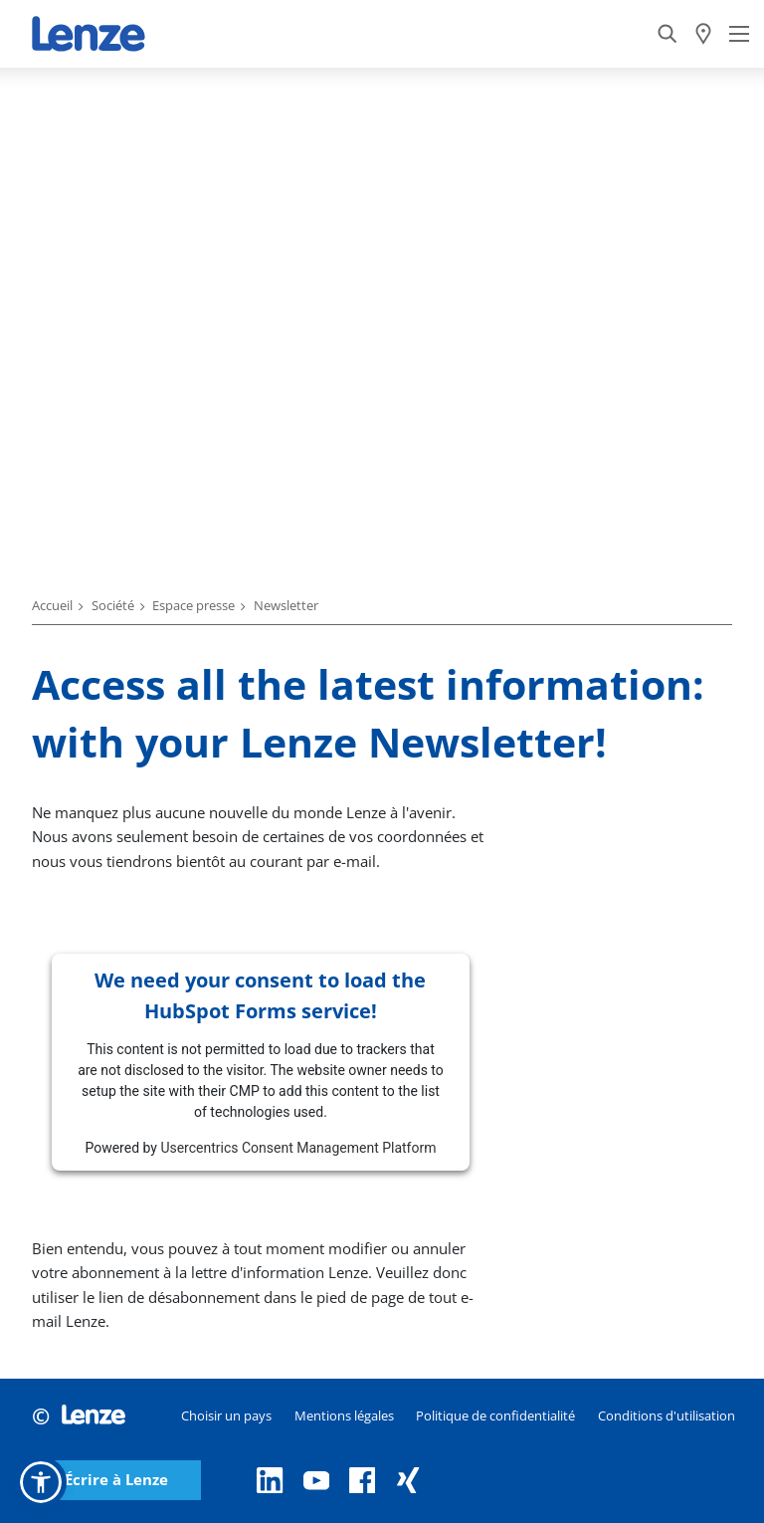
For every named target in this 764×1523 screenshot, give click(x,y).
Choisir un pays (226, 1415)
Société (113, 605)
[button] (41, 1482)
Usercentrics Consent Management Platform (298, 1148)
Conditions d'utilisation (666, 1415)
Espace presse (193, 605)
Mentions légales (344, 1415)
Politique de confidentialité (495, 1415)
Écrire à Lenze (116, 1479)
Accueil (52, 605)
